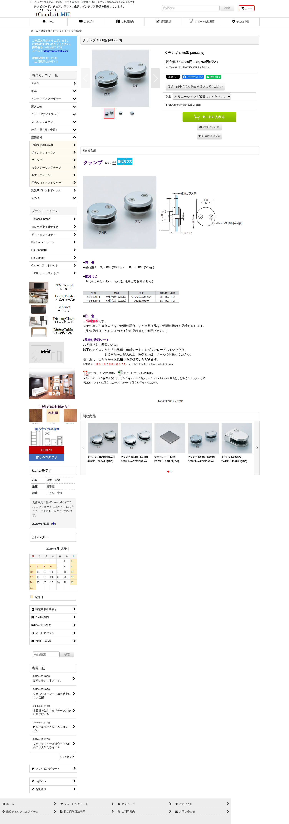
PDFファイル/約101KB (99, 373)
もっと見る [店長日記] (67, 756)
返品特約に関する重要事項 (183, 104)
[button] (240, 22)
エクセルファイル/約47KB (135, 373)
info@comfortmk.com (161, 364)
